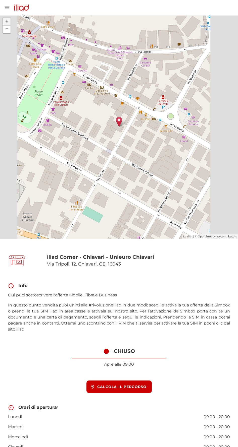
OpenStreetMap (209, 236)
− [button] (7, 29)
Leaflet (188, 236)
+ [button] (7, 22)
